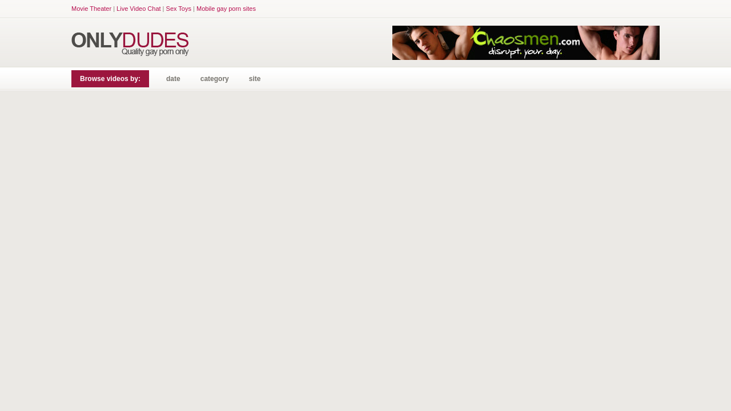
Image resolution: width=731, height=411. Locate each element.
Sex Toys (178, 8)
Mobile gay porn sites (226, 8)
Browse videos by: (110, 79)
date (173, 79)
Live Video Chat (138, 8)
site (255, 79)
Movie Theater (91, 8)
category (214, 79)
